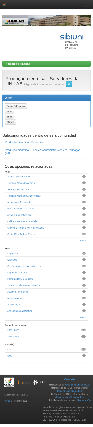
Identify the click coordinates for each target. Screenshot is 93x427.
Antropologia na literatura (19, 311)
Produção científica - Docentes (24, 142)
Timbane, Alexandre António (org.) (24, 196)
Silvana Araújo (84, 400)
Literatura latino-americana (20, 279)
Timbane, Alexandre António (21, 183)
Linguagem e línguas (17, 272)
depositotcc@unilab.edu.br (69, 391)
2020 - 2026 (13, 330)
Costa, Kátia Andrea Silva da (21, 234)
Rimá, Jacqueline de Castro (20, 208)
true (9, 349)
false (9, 355)
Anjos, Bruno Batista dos (19, 215)
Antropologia (13, 304)
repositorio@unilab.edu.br (77, 384)
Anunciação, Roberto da (19, 202)
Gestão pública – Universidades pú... (25, 266)
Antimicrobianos (15, 298)
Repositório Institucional (17, 64)
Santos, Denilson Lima (18, 189)
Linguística (12, 253)
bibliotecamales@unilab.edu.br (70, 397)
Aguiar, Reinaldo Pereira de (20, 176)
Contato (69, 379)
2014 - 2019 (13, 336)
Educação (12, 260)
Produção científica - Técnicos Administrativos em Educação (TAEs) (42, 152)
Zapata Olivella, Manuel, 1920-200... (25, 285)
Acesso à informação (17, 291)
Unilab (7, 401)
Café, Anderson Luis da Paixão (22, 221)
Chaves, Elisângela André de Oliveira (25, 228)
